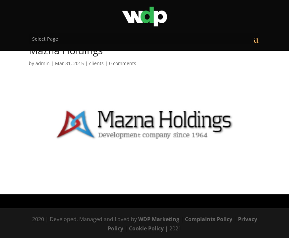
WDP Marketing (158, 219)
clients (96, 63)
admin (42, 63)
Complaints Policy (208, 219)
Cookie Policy (146, 228)
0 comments (122, 63)
